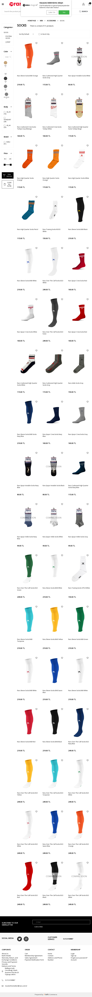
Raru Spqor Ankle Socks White (53, 537)
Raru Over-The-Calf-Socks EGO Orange (78, 845)
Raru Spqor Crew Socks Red (77, 281)
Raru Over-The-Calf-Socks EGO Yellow (27, 794)
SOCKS (6, 32)
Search (83, 11)
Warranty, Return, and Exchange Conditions (10, 959)
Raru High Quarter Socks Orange (25, 179)
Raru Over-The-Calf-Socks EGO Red (27, 896)
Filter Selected (7, 175)
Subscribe (38, 927)
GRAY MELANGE (6, 95)
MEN (41, 21)
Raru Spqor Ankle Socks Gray (78, 537)
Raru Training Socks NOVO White (51, 230)
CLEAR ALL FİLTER (7, 184)
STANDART (7, 120)
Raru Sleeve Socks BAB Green (78, 639)
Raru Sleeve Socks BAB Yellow (53, 639)
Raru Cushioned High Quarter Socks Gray (53, 77)
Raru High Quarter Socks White (78, 178)
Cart (26, 954)
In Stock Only (43, 34)
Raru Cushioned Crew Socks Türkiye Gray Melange (26, 128)
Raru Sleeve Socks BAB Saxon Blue (52, 691)
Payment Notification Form (34, 960)
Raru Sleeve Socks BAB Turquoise (24, 640)
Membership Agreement (33, 956)
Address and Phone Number (55, 959)
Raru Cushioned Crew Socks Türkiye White (52, 128)
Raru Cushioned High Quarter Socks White (27, 384)
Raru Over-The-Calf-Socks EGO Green (27, 589)
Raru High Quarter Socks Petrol (27, 229)
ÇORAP (8, 42)
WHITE (5, 72)
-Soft (46, 995)
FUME (5, 80)
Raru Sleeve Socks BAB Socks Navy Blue (27, 435)
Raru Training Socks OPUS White (79, 588)
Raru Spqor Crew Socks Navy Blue (52, 435)
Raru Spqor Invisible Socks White (79, 76)
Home (50, 954)
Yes (64, 12)
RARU (7, 143)
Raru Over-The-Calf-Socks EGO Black (53, 896)
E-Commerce (52, 995)
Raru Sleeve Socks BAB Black (77, 229)
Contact (50, 956)
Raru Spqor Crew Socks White (27, 332)
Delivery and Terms (9, 966)
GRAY (5, 88)
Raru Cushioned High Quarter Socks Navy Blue (78, 486)
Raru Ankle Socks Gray (75, 383)
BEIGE (5, 64)
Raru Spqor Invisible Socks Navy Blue (28, 486)
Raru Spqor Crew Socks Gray (78, 434)
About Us (5, 954)
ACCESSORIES (51, 21)
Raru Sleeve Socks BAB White (27, 281)
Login (73, 954)
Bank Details (6, 956)
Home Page (32, 21)
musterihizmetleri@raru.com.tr (16, 986)
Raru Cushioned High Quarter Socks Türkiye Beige (78, 128)
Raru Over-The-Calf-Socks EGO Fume (53, 333)
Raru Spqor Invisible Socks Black (53, 486)
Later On (51, 12)
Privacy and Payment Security (9, 963)
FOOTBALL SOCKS (9, 37)
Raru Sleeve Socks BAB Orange (27, 76)
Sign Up (73, 956)
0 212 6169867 (68, 939)
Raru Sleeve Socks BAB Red (26, 742)
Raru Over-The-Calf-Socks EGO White (53, 282)
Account (74, 960)
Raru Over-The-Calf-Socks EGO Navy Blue (78, 743)
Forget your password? (79, 958)
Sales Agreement (31, 958)
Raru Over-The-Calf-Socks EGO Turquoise (53, 794)
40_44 (7, 126)
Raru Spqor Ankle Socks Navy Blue (27, 538)
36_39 (7, 113)
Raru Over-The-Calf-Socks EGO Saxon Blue (53, 845)
